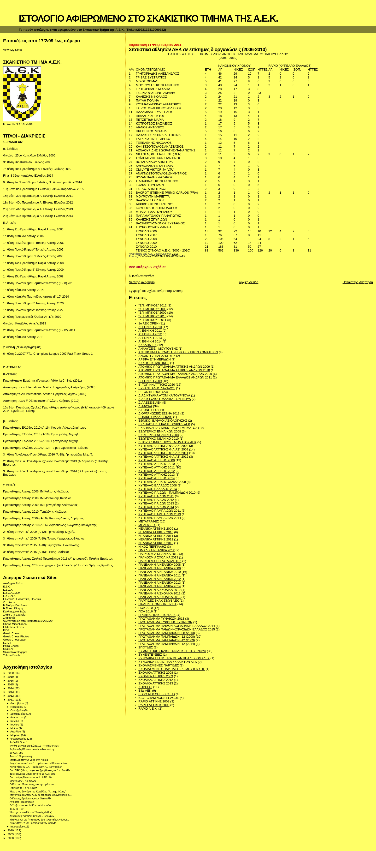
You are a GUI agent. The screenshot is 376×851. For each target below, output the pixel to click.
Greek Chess (11, 633)
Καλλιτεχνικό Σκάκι (14, 611)
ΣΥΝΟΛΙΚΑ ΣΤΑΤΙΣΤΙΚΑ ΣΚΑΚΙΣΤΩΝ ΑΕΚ (161, 256)
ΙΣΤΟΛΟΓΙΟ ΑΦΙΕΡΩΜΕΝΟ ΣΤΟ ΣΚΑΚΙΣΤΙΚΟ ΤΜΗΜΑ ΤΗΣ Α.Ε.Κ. (148, 18)
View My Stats (12, 50)
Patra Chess (10, 645)
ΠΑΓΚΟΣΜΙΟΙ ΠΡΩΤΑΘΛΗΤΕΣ (159, 561)
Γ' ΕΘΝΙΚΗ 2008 (149, 392)
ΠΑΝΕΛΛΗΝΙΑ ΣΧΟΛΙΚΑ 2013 (159, 597)
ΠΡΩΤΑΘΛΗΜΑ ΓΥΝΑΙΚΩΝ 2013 (161, 618)
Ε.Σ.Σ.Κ (8, 589)
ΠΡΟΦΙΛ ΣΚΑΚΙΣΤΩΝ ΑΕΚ (157, 615)
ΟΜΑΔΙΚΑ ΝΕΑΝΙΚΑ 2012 (156, 550)
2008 (10, 837)
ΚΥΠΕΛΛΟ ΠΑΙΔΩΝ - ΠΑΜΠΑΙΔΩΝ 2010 (166, 492)
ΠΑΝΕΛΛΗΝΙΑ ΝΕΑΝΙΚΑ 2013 (159, 582)
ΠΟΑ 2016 (145, 611)
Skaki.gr (8, 648)
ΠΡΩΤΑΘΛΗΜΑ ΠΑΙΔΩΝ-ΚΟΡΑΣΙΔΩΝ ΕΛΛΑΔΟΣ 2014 (176, 626)
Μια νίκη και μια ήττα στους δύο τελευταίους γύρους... (40, 819)
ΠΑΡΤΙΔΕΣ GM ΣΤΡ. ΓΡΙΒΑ (157, 604)
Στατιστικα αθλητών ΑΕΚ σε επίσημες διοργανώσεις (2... (41, 794)
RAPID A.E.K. (147, 708)
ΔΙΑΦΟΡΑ (145, 406)
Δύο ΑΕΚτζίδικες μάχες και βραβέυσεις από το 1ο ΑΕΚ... (41, 770)
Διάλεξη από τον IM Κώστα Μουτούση (31, 805)
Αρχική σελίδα (248, 282)
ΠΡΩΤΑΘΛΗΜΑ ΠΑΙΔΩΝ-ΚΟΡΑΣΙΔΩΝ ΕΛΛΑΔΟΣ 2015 (176, 629)
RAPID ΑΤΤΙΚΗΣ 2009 (153, 705)
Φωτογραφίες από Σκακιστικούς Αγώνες (28, 620)
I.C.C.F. (7, 642)
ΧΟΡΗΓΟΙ (145, 687)
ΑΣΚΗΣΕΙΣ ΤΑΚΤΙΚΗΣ (153, 363)
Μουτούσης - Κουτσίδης (23, 780)
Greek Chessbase (14, 639)
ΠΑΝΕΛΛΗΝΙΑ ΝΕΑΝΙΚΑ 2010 (159, 572)
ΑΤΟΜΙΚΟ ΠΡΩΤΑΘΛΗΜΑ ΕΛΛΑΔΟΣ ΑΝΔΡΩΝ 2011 (175, 377)
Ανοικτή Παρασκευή (21, 756)
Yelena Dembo (12, 655)
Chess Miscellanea (15, 623)
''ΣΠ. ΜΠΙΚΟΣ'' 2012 (152, 305)
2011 (10, 699)
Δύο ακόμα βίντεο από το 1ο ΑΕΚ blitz (31, 777)
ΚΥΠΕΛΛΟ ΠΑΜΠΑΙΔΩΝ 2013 (159, 514)
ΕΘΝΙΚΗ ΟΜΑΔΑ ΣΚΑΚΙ (155, 417)
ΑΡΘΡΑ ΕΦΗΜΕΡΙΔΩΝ (154, 359)
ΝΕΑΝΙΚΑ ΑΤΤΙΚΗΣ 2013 (155, 543)
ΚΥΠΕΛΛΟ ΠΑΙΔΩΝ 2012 (156, 500)
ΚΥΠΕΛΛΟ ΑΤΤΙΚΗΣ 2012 (156, 471)
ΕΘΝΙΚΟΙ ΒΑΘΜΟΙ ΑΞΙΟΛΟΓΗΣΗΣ (162, 420)
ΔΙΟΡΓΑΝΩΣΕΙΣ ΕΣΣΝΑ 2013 (158, 413)
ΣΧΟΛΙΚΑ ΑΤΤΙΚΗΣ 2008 (155, 672)
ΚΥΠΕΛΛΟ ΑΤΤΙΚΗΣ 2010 (156, 464)
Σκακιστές (9, 617)
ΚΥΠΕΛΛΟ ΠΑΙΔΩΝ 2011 (156, 496)
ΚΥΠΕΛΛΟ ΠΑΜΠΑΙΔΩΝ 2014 (159, 518)
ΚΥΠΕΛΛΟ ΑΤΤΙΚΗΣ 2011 (156, 467)
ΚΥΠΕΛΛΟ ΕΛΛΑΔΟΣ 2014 (157, 489)
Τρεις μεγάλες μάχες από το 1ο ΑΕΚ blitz (32, 773)
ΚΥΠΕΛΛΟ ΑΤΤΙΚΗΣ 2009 (156, 460)
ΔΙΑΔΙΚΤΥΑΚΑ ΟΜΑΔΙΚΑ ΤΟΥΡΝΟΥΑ (164, 399)
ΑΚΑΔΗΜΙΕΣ (147, 345)
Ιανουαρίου (17, 826)
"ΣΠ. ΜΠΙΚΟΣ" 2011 (152, 320)
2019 (10, 676)
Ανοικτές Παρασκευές (22, 801)
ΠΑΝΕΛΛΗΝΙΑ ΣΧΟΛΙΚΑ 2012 (159, 593)
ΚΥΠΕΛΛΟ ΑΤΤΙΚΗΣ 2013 (156, 474)
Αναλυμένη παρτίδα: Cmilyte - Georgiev (32, 816)
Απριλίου (16, 731)
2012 (10, 695)
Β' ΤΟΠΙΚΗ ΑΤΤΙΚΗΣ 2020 (156, 384)
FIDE (6, 630)
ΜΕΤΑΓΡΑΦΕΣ (148, 521)
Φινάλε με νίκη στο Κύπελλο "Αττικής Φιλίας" (34, 745)
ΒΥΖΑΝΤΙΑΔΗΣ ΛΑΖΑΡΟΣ (156, 388)
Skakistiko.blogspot (15, 651)
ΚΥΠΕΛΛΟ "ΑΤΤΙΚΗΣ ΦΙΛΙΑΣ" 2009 (163, 449)
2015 (10, 684)
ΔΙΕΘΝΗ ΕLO (147, 410)
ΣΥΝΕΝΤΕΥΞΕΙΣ (150, 654)
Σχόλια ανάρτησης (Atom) (164, 291)
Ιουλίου (15, 720)
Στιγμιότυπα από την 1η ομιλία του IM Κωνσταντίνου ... (40, 763)
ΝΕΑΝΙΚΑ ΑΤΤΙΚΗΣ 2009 (155, 528)
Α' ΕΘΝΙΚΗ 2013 (150, 338)
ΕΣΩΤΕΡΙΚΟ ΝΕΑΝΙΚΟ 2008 (158, 435)
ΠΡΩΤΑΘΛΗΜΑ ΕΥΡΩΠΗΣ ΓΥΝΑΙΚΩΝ (165, 622)
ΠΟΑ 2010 (145, 608)
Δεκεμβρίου (17, 703)
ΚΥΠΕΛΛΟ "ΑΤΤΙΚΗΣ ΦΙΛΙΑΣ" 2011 (163, 453)
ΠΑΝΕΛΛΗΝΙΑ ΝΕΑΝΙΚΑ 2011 (159, 575)
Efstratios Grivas (13, 627)
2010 (10, 830)
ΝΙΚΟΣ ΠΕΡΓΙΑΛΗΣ (152, 546)
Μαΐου (15, 728)
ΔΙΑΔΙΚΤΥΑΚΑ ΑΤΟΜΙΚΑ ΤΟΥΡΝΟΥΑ (164, 395)
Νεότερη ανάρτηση (142, 282)
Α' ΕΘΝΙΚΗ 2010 (150, 327)
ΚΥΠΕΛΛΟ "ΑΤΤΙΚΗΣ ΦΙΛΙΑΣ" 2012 (163, 456)
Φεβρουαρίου (19, 738)
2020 (10, 672)
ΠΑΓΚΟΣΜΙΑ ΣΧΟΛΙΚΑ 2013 (158, 557)
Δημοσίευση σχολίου (141, 275)
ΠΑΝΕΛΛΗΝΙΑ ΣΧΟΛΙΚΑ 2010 (159, 590)
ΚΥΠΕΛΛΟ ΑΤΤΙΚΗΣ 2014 (156, 478)
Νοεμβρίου (17, 706)
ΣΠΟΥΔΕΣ (145, 647)
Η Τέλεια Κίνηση (13, 608)
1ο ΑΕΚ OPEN (148, 323)
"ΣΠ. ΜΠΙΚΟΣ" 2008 (152, 309)
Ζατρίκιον (9, 602)
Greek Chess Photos (16, 636)
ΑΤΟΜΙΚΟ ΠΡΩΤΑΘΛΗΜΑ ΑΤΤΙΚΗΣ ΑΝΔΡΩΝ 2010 (174, 370)
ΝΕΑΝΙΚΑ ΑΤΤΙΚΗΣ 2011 (155, 536)
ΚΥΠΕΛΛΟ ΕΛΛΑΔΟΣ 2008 (157, 485)
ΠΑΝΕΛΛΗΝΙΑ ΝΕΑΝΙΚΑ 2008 (159, 564)
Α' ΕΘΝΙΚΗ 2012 (150, 334)
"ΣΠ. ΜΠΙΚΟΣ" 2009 (152, 312)
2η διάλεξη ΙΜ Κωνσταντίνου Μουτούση (32, 749)
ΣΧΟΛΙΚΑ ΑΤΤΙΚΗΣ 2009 (155, 676)
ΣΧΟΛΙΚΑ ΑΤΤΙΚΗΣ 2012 (155, 680)
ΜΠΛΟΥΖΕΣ (147, 525)
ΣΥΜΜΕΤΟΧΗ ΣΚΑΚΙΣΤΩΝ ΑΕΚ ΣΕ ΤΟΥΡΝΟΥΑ (172, 651)
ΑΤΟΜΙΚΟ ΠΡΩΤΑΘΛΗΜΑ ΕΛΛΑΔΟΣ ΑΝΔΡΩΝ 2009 (175, 374)
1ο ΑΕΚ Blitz (17, 809)
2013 (10, 691)
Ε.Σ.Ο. (7, 586)
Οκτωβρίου (17, 710)
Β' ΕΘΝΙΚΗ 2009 (150, 381)
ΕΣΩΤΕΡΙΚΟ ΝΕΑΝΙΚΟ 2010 (158, 438)
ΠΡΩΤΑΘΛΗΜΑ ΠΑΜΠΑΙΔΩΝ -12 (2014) (166, 644)
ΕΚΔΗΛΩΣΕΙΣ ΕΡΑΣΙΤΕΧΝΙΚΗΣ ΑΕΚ (164, 424)
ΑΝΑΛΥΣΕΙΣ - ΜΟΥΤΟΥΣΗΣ (158, 348)
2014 (10, 688)
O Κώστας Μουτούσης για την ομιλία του (32, 784)
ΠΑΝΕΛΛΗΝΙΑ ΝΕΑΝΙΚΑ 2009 (159, 568)
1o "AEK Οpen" (18, 742)
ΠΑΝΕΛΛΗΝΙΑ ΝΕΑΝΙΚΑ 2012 (159, 579)
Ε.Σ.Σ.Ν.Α (9, 595)
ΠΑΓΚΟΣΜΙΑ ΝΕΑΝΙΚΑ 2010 (158, 554)
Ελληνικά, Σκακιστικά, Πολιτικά (22, 598)
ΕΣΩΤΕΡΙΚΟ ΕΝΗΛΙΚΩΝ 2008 (159, 431)
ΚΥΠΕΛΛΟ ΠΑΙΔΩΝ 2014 (156, 507)
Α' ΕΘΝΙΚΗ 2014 (150, 341)
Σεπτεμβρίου (18, 713)
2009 (10, 834)
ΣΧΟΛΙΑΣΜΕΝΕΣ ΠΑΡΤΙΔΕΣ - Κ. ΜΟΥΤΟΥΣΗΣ (171, 669)
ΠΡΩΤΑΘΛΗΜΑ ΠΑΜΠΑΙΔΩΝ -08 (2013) (166, 633)
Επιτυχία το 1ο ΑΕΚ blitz (23, 787)
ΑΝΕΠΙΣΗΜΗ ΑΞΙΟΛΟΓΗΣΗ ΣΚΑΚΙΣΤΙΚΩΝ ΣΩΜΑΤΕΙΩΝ (178, 352)
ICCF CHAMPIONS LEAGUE (158, 698)
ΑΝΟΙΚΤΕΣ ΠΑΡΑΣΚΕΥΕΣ (156, 356)
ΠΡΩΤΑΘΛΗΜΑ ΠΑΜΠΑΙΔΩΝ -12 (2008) (166, 636)
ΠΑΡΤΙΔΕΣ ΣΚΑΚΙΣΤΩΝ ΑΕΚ (158, 600)
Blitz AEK (144, 690)
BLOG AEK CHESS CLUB (156, 694)
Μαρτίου (16, 735)
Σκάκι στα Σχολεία (14, 614)
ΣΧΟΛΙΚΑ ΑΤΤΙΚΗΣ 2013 (155, 683)
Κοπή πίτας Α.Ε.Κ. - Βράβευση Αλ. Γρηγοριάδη (36, 766)
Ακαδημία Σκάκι (13, 583)
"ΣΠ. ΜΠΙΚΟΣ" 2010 (152, 316)
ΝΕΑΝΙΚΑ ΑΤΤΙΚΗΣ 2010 (155, 532)
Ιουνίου (15, 724)
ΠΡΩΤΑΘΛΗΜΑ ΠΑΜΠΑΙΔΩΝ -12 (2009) (166, 640)
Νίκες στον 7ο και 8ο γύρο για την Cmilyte (33, 822)
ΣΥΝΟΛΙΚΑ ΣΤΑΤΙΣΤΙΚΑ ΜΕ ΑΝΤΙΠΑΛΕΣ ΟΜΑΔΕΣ (174, 658)
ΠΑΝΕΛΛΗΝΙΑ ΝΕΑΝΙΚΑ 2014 (159, 586)
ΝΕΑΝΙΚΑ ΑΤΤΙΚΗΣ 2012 (155, 539)
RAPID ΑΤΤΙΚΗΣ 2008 (153, 701)
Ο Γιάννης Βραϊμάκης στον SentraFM (30, 798)
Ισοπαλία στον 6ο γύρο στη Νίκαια (29, 759)
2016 (10, 680)
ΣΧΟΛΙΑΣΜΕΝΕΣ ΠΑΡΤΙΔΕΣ (158, 665)
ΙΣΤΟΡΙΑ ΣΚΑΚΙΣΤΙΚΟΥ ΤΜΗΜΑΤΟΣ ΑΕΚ (167, 442)
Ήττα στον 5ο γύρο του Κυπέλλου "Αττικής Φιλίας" (38, 791)
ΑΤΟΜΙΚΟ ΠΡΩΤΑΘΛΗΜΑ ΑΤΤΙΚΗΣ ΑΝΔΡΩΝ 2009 (174, 366)
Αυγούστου (17, 717)
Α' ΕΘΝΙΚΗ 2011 (150, 330)
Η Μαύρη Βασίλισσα (15, 605)
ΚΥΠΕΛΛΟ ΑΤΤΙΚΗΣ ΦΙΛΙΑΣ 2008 (162, 482)
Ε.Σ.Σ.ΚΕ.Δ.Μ (11, 592)
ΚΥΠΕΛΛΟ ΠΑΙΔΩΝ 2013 (156, 503)
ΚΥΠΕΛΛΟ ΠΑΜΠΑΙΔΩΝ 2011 (159, 510)
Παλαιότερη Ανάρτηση (358, 282)
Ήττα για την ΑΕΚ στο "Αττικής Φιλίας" (31, 812)
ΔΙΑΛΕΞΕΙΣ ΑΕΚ (149, 402)
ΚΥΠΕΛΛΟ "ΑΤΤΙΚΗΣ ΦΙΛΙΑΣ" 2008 (163, 446)
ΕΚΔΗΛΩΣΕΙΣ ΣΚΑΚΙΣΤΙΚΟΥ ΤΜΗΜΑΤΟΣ (167, 428)
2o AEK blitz (16, 752)
